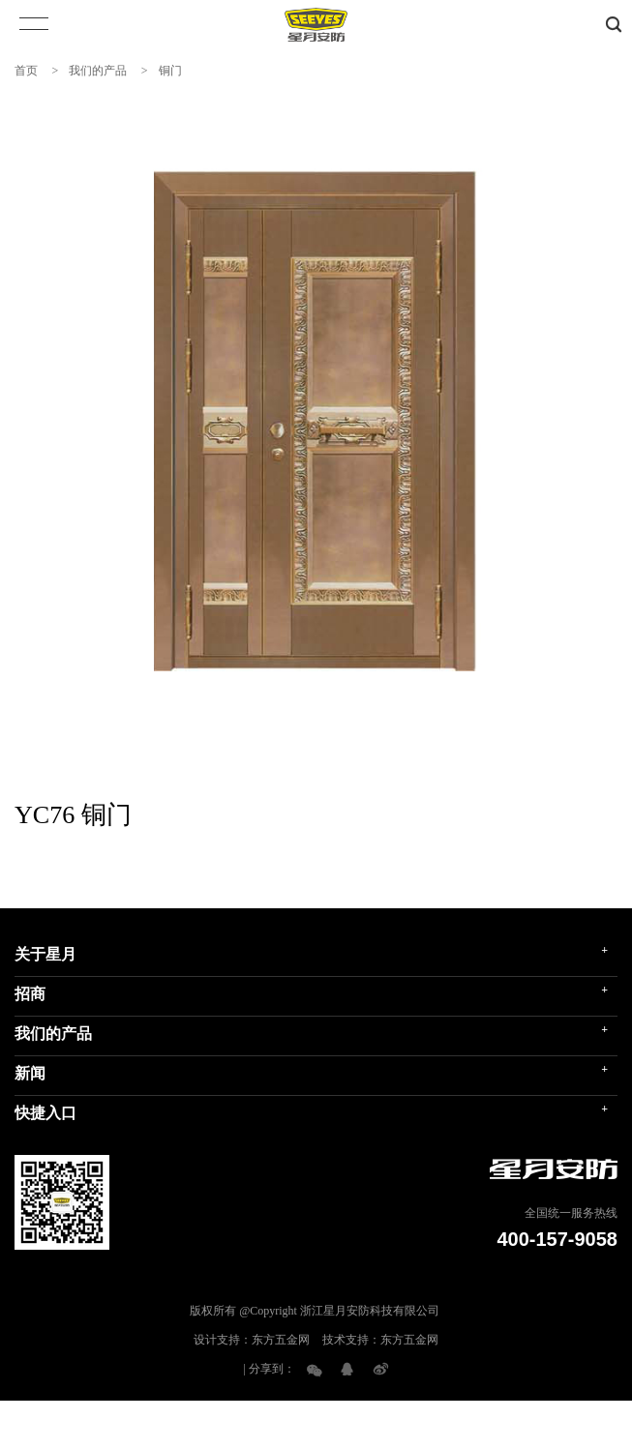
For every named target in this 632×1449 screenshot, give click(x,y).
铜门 (170, 70)
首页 (26, 70)
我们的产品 (98, 70)
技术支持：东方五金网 (380, 1339)
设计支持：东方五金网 (252, 1339)
